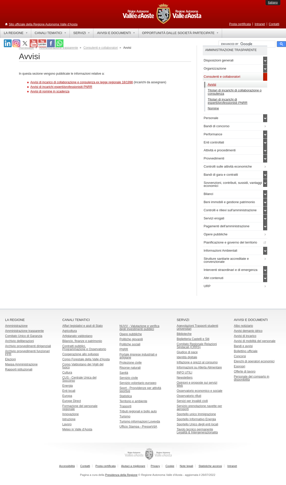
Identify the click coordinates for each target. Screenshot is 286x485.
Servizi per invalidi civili (192, 401)
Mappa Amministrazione (21, 364)
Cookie (169, 465)
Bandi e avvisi (243, 346)
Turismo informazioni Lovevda (140, 421)
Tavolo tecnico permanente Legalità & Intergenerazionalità (197, 431)
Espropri (239, 366)
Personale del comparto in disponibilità (251, 378)
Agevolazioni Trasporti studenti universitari (197, 327)
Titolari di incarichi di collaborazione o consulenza (235, 91)
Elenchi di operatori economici (254, 361)
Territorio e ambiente (133, 401)
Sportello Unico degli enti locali (197, 424)
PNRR (124, 349)
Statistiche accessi (210, 465)
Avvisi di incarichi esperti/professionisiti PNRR (61, 87)
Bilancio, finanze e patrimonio (82, 341)
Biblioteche (184, 334)
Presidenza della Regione (121, 474)
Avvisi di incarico (245, 336)
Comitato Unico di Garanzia (23, 336)
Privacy (155, 465)
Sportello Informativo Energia (196, 419)
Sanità (124, 373)
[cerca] (246, 44)
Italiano (273, 2)
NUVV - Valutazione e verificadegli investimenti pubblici (139, 327)
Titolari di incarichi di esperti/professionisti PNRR (227, 101)
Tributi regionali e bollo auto (138, 411)
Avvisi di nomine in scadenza (50, 91)
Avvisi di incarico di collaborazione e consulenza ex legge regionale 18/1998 (81, 82)
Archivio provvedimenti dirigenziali (28, 346)
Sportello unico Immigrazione (196, 414)
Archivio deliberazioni (19, 341)
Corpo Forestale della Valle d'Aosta (86, 359)
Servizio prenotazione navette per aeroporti (199, 407)
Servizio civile (129, 378)
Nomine (213, 108)
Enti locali (68, 391)
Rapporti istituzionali (18, 369)
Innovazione (70, 414)
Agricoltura (69, 331)
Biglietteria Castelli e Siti (193, 339)
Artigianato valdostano (77, 336)
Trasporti (125, 406)
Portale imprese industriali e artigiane (138, 356)
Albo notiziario (243, 326)
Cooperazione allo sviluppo (80, 354)
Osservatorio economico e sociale (199, 391)
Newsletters (185, 377)
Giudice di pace (187, 352)
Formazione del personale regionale (79, 407)
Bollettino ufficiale (246, 351)
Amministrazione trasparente (24, 331)
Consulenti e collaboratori (100, 48)
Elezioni (10, 359)
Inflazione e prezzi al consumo (197, 362)
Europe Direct (71, 401)
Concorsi (240, 356)
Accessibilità (67, 465)
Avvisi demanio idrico (248, 331)
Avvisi (212, 84)
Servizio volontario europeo (138, 383)
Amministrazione (16, 326)
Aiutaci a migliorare (133, 465)
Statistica (126, 396)
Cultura (67, 372)
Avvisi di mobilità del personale (255, 341)
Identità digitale (187, 357)
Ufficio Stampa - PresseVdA (138, 426)
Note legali (186, 465)
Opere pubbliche (131, 334)
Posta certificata (240, 24)
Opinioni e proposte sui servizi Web (197, 384)
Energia (67, 385)
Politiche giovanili (131, 339)
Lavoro (67, 424)
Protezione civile (131, 362)
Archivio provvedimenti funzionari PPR (27, 352)
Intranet (260, 24)
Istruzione (68, 419)
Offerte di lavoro (245, 371)
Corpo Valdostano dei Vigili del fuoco (82, 366)
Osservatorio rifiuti (189, 396)
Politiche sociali (130, 344)
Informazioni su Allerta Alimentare (199, 367)
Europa (67, 396)
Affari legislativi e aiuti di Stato (82, 326)
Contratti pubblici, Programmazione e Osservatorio (84, 347)
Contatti (274, 24)
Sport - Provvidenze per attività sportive (140, 389)
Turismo (125, 416)
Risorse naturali (130, 367)
